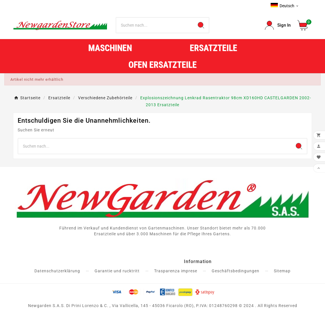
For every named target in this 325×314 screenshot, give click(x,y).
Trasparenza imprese (175, 271)
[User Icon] (278, 25)
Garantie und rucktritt (117, 271)
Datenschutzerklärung (57, 271)
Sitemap (282, 271)
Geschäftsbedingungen (235, 271)
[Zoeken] (154, 25)
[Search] (201, 25)
